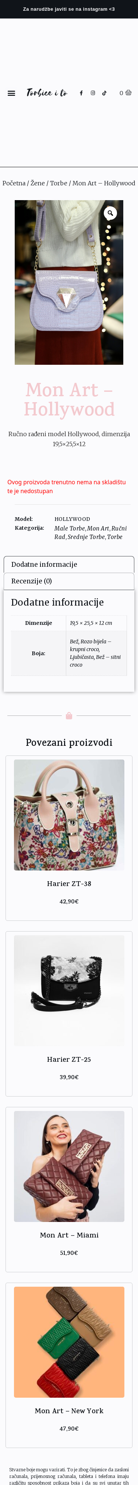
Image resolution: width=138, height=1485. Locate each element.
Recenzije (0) (31, 581)
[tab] (69, 564)
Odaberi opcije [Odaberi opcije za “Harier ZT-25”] (69, 1087)
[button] (11, 93)
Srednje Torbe (86, 537)
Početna (14, 183)
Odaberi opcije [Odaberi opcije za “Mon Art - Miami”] (69, 1263)
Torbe (58, 183)
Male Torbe (69, 528)
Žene (38, 183)
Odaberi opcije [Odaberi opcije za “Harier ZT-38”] (69, 912)
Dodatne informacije (44, 564)
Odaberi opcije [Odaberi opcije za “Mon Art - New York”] (69, 1439)
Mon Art (98, 528)
